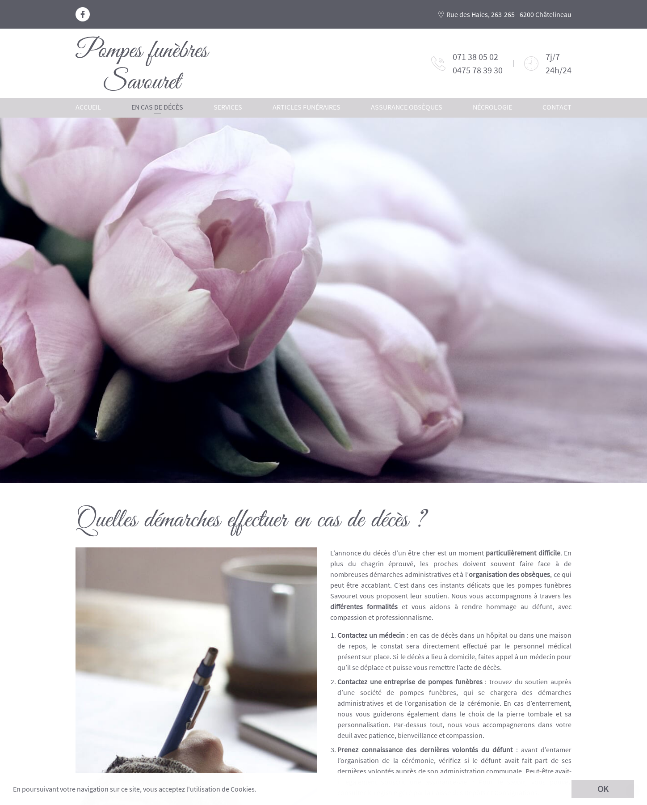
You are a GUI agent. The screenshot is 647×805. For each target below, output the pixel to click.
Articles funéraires (306, 106)
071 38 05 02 (475, 56)
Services (228, 106)
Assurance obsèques (406, 106)
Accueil (88, 106)
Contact (556, 106)
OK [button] (603, 788)
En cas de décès (157, 106)
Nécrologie (492, 106)
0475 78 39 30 (478, 70)
